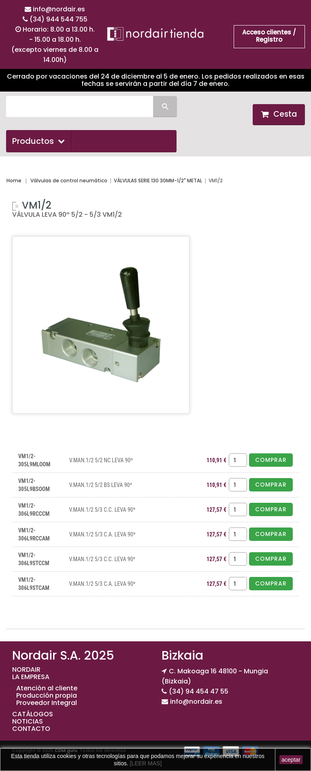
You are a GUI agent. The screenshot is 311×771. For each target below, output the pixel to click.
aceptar (290, 759)
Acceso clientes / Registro (269, 36)
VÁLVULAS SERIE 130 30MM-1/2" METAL (158, 180)
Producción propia (46, 695)
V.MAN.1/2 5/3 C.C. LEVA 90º (102, 509)
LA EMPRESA (30, 676)
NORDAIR (26, 669)
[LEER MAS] (145, 763)
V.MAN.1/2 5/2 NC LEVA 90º (101, 460)
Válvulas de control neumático (68, 180)
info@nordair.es (59, 9)
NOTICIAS (27, 721)
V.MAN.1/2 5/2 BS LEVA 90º (100, 485)
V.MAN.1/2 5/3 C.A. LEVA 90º (102, 534)
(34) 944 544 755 (58, 19)
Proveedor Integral (46, 702)
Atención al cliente (46, 688)
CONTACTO (31, 728)
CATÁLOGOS (32, 714)
